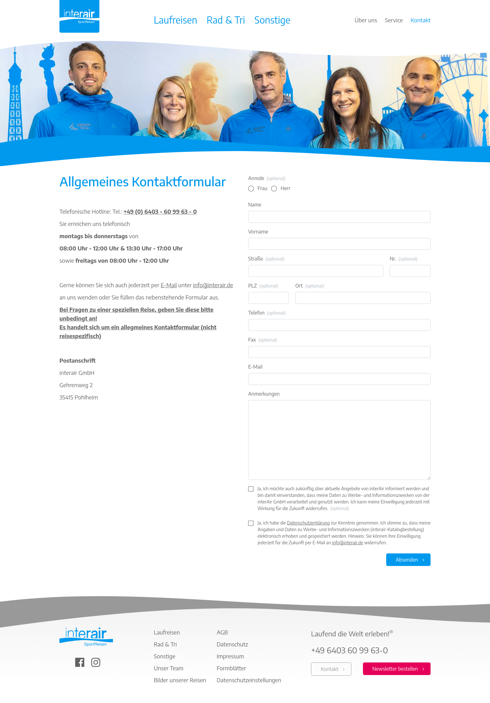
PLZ (263, 286)
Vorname (258, 231)
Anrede (266, 178)
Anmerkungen (264, 394)
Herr (285, 188)
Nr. (403, 258)
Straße (266, 258)
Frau (262, 188)
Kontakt (329, 669)
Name (254, 204)
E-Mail (169, 284)
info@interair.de (213, 284)
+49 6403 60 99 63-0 (349, 650)
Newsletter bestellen (395, 669)
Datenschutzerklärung (308, 522)
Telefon (267, 313)
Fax (262, 340)
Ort (309, 286)
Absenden (407, 560)
